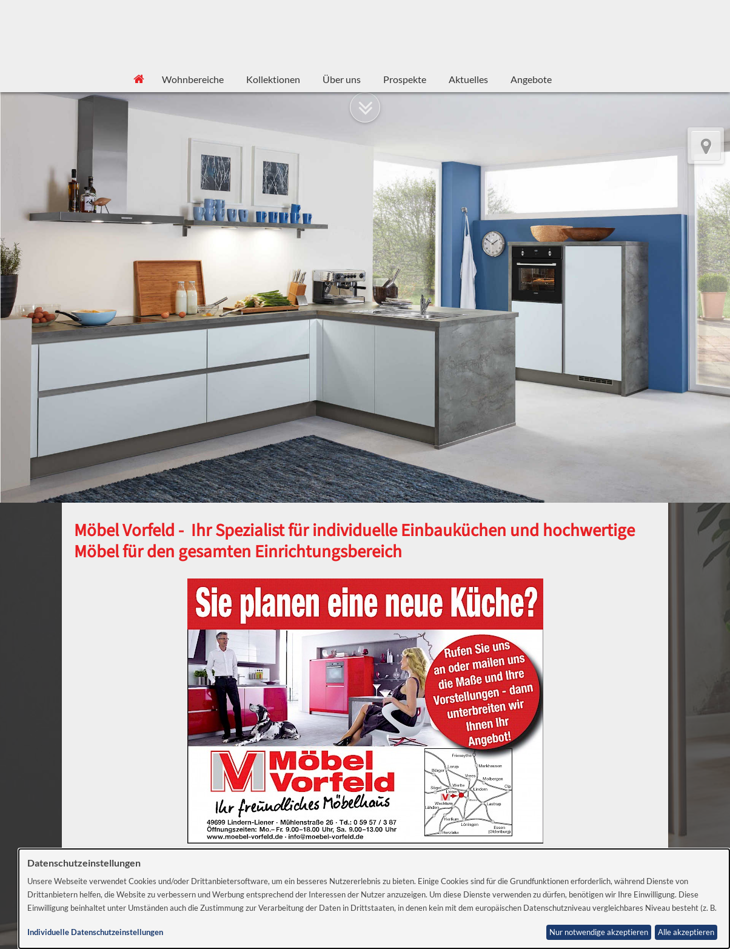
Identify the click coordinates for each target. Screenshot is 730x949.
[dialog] (374, 898)
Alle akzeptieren (686, 932)
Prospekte (404, 79)
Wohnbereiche (193, 79)
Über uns (342, 79)
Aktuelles (468, 79)
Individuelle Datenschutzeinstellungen (95, 932)
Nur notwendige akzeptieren (598, 932)
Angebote (531, 79)
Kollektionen (273, 79)
